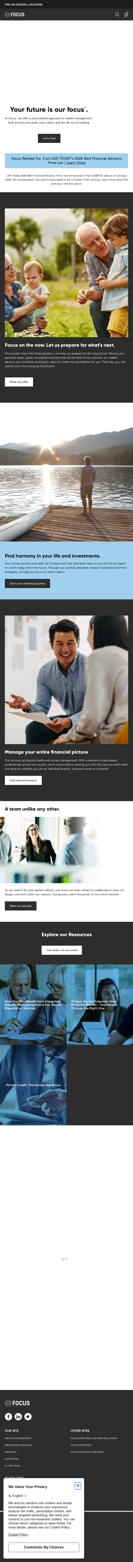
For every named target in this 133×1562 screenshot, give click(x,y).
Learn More (76, 163)
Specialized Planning (18, 1445)
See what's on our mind (61, 950)
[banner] (18, 14)
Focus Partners (81, 1445)
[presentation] (66, 60)
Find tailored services (23, 780)
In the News (12, 1465)
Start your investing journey (27, 583)
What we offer (19, 382)
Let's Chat (49, 138)
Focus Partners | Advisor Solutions (94, 1438)
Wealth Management (18, 1438)
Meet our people (21, 906)
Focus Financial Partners (87, 1452)
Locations (11, 1458)
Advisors (10, 1452)
